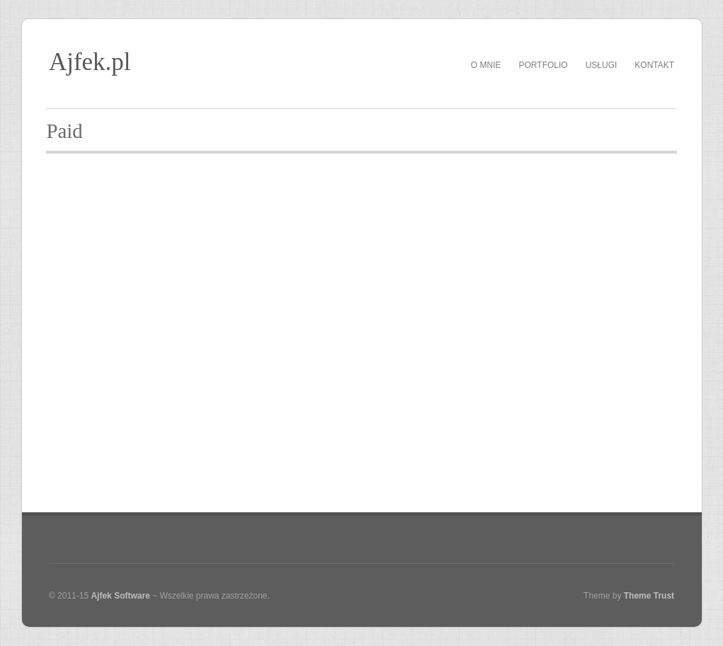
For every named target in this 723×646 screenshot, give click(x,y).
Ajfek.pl (90, 62)
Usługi (601, 65)
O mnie (486, 65)
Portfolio (543, 65)
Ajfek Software (120, 596)
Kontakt (654, 65)
